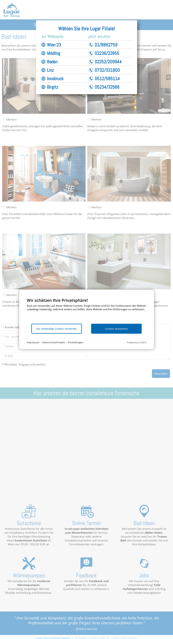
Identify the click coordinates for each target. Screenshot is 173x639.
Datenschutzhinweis (53, 342)
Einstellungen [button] (75, 342)
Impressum (33, 342)
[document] (86, 310)
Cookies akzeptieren (116, 328)
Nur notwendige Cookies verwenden (56, 328)
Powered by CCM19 (136, 342)
